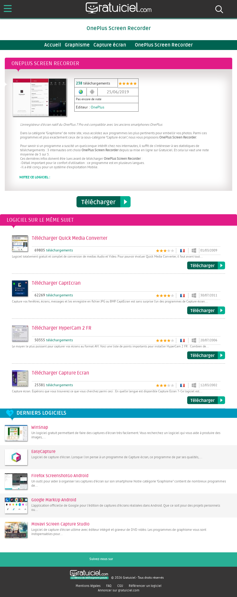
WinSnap (39, 427)
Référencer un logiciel (145, 586)
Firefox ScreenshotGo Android (59, 475)
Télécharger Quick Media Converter (206, 266)
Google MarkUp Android (53, 500)
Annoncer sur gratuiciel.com (118, 590)
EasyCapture (43, 451)
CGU (120, 586)
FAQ (108, 586)
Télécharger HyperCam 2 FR (206, 355)
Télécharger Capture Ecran (206, 400)
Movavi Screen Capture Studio (60, 524)
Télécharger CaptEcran (206, 310)
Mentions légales (88, 586)
